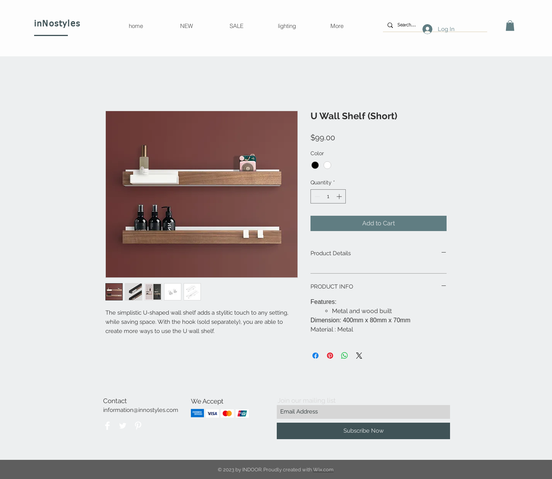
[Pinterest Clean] (138, 426)
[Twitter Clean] (122, 426)
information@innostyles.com (140, 410)
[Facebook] (107, 426)
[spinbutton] (328, 196)
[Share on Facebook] (315, 355)
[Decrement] (316, 196)
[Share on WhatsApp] (344, 355)
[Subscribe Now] (363, 431)
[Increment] (340, 196)
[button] (510, 25)
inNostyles (57, 24)
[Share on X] (359, 355)
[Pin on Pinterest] (330, 355)
